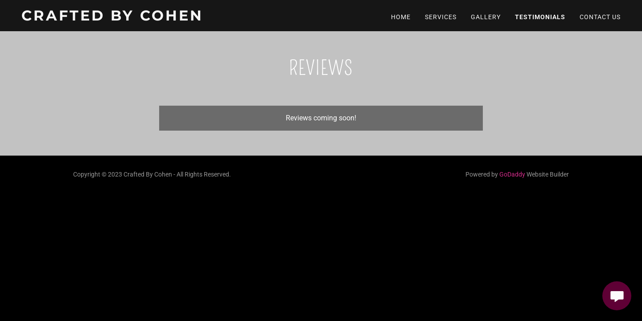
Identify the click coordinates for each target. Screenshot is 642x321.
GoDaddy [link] (512, 174)
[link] (126, 18)
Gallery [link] (486, 17)
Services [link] (441, 17)
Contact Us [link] (600, 17)
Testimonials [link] (540, 17)
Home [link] (401, 17)
